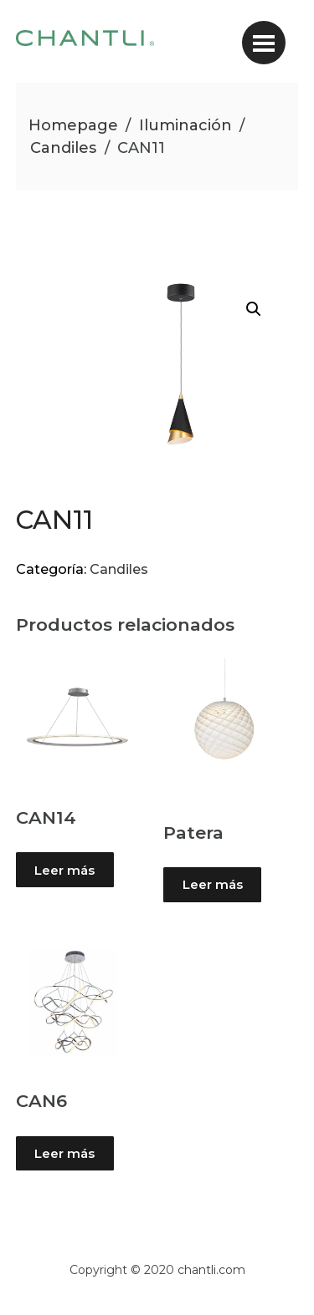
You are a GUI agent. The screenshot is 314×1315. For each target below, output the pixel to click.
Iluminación (185, 125)
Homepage (73, 125)
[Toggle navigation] (264, 42)
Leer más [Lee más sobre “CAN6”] (64, 1153)
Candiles (63, 148)
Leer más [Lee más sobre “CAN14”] (64, 870)
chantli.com (211, 1269)
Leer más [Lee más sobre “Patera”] (213, 884)
